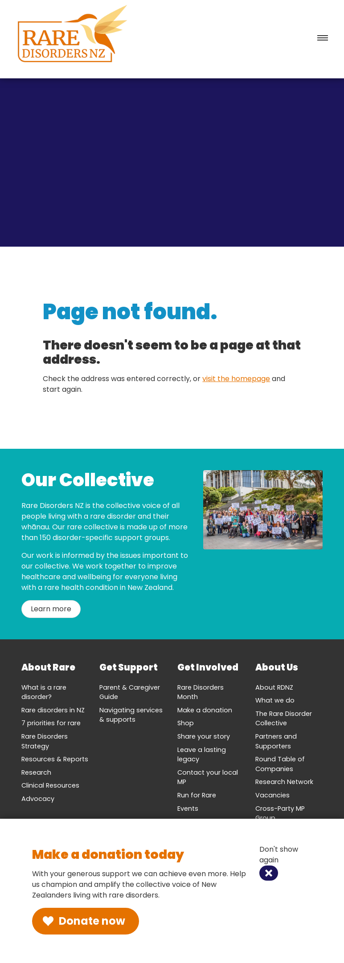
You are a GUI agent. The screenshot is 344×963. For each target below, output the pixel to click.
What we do (275, 700)
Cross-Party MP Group (280, 813)
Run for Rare (196, 795)
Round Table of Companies (280, 764)
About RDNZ (274, 687)
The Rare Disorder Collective (283, 718)
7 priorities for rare (51, 723)
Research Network (284, 781)
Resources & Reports (54, 759)
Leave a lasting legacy (201, 754)
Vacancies (272, 795)
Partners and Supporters (276, 741)
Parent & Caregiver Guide (129, 692)
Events (187, 808)
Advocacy (37, 798)
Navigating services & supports (131, 715)
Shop (185, 723)
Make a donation (204, 710)
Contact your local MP (207, 777)
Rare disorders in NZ (53, 710)
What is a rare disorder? (43, 692)
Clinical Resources (50, 785)
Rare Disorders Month (200, 692)
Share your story (203, 736)
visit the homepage (236, 379)
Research (36, 772)
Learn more (51, 609)
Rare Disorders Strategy (44, 741)
